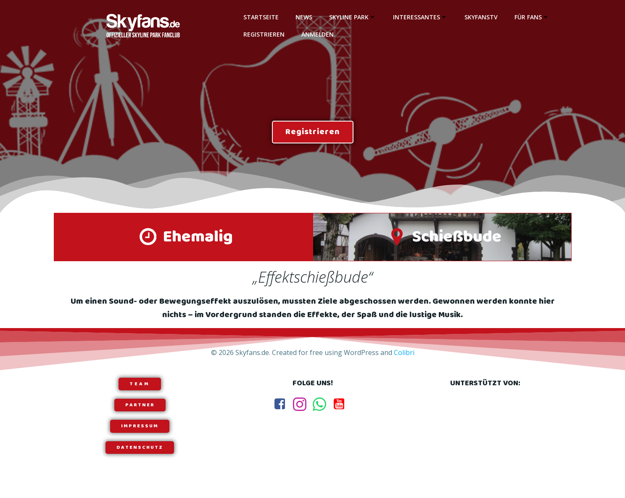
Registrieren (264, 34)
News (303, 17)
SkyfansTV (481, 17)
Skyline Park (352, 17)
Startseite (261, 17)
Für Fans (531, 17)
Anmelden (317, 34)
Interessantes (420, 17)
